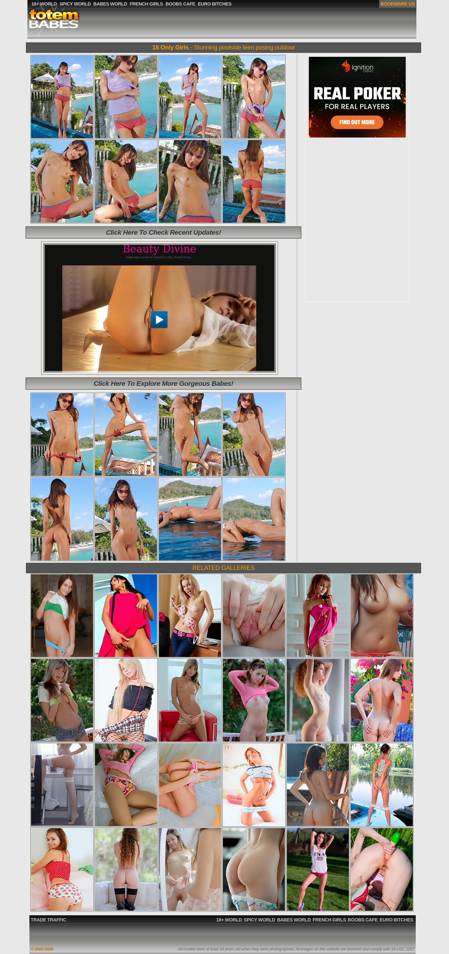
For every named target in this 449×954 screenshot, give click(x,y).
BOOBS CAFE (363, 919)
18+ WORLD (229, 919)
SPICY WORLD (259, 919)
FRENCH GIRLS (329, 919)
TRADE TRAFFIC (48, 919)
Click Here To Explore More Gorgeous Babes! (163, 383)
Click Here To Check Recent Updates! (163, 232)
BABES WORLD (294, 919)
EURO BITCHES (396, 919)
